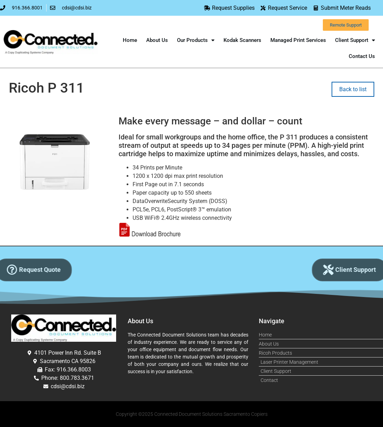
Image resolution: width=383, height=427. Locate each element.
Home (130, 40)
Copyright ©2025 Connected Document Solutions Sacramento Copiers (192, 414)
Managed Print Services (298, 40)
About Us (157, 40)
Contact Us (362, 56)
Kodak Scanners (242, 40)
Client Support (355, 40)
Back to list (353, 89)
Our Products (195, 40)
